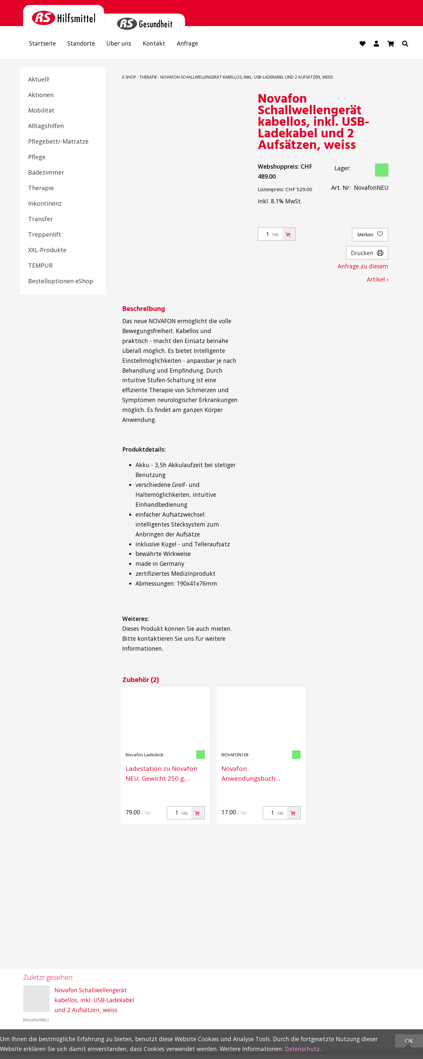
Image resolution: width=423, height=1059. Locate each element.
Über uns (118, 43)
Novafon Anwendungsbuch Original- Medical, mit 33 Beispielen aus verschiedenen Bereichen (259, 773)
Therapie (41, 188)
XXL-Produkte (47, 250)
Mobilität (41, 110)
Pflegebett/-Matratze (58, 141)
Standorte (81, 43)
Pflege (37, 157)
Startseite (42, 43)
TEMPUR (40, 265)
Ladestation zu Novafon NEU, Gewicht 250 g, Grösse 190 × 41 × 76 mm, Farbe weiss (164, 773)
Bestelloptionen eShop (60, 281)
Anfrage (187, 43)
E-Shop (129, 77)
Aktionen (41, 95)
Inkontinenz (45, 203)
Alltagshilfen (46, 126)
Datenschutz (302, 1049)
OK (409, 1041)
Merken (370, 234)
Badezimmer (46, 172)
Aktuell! (38, 79)
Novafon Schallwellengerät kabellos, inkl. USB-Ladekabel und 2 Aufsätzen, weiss (246, 77)
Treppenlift (44, 234)
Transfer (40, 219)
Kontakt (154, 43)
